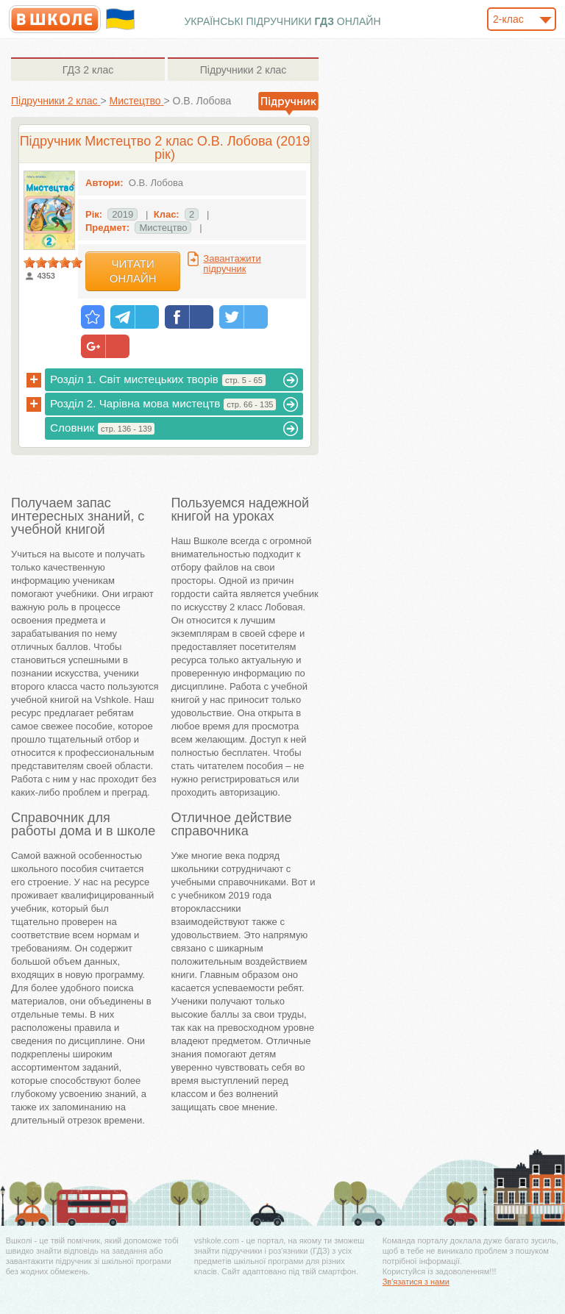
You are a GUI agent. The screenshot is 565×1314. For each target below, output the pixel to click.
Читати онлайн (133, 271)
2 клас (88, 70)
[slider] (53, 262)
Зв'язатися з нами (416, 1281)
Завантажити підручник (231, 263)
